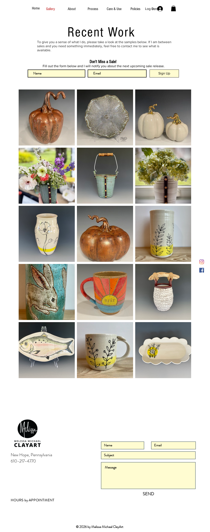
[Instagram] (201, 261)
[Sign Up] (164, 73)
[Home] (36, 8)
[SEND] (148, 494)
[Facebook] (201, 270)
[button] (173, 8)
